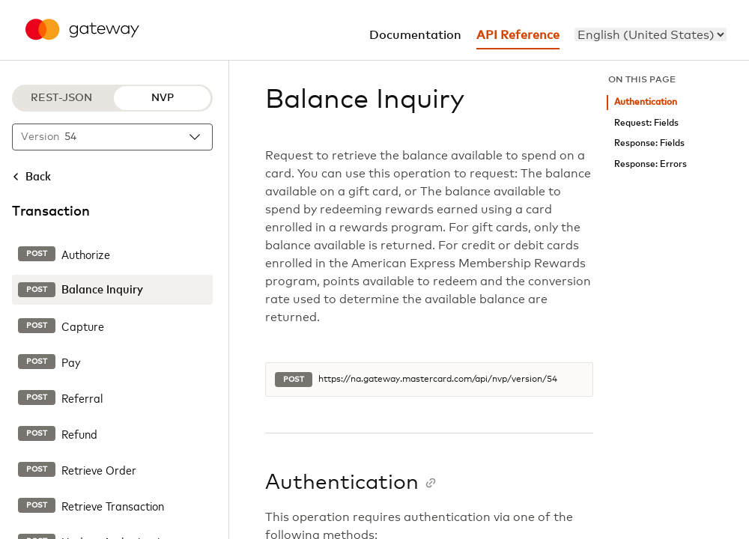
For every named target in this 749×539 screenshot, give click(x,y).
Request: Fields (646, 123)
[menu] (650, 34)
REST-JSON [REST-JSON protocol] (61, 98)
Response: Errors (650, 164)
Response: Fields (649, 143)
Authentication (645, 102)
